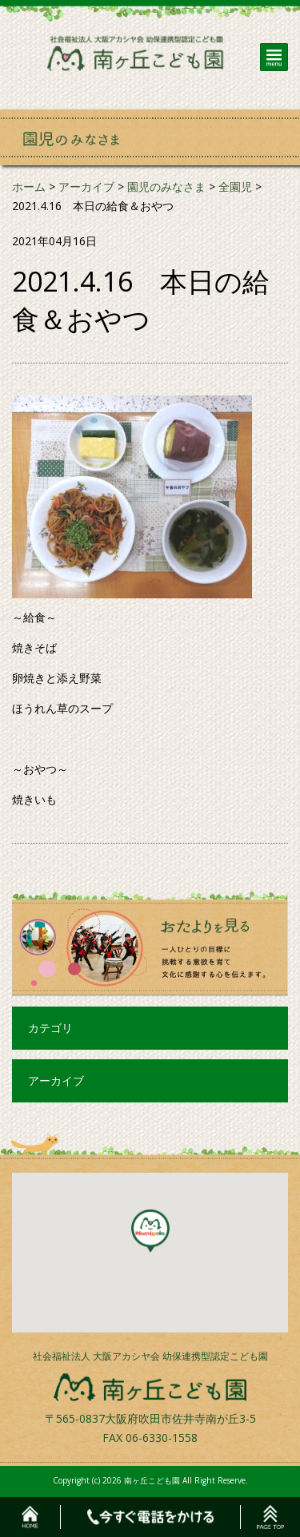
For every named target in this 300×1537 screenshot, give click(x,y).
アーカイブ (56, 1080)
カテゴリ (50, 1027)
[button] (150, 1231)
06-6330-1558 (162, 1437)
